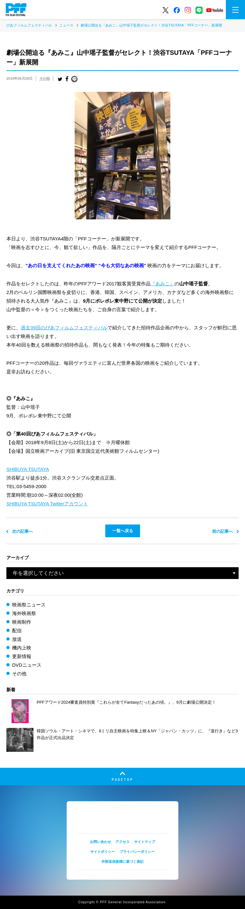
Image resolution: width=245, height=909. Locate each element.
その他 (44, 78)
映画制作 (21, 622)
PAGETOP (122, 779)
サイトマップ (144, 842)
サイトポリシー (102, 852)
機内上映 (21, 647)
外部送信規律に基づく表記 (122, 861)
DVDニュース (26, 665)
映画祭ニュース (29, 604)
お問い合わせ (100, 842)
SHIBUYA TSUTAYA (27, 469)
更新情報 (21, 656)
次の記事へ (22, 531)
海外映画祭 (24, 613)
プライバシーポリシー (137, 852)
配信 (17, 630)
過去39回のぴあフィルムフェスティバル (64, 327)
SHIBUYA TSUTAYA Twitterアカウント (47, 503)
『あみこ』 (162, 283)
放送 (17, 639)
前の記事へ (222, 531)
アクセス (122, 842)
